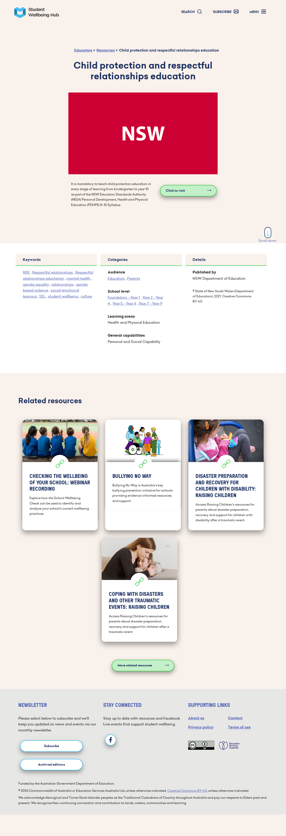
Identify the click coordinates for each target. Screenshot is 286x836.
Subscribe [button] (51, 746)
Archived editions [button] (51, 764)
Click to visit (175, 190)
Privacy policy (200, 727)
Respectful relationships (52, 272)
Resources (106, 50)
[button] (191, 12)
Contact (235, 718)
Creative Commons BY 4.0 (187, 790)
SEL (42, 296)
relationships (63, 284)
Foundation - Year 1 (124, 297)
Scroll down (268, 235)
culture (86, 296)
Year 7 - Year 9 (150, 303)
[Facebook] (110, 740)
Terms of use (239, 727)
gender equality (36, 284)
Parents (133, 278)
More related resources (135, 665)
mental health (78, 278)
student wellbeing (63, 296)
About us (196, 718)
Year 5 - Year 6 (124, 303)
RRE (26, 272)
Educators (83, 50)
